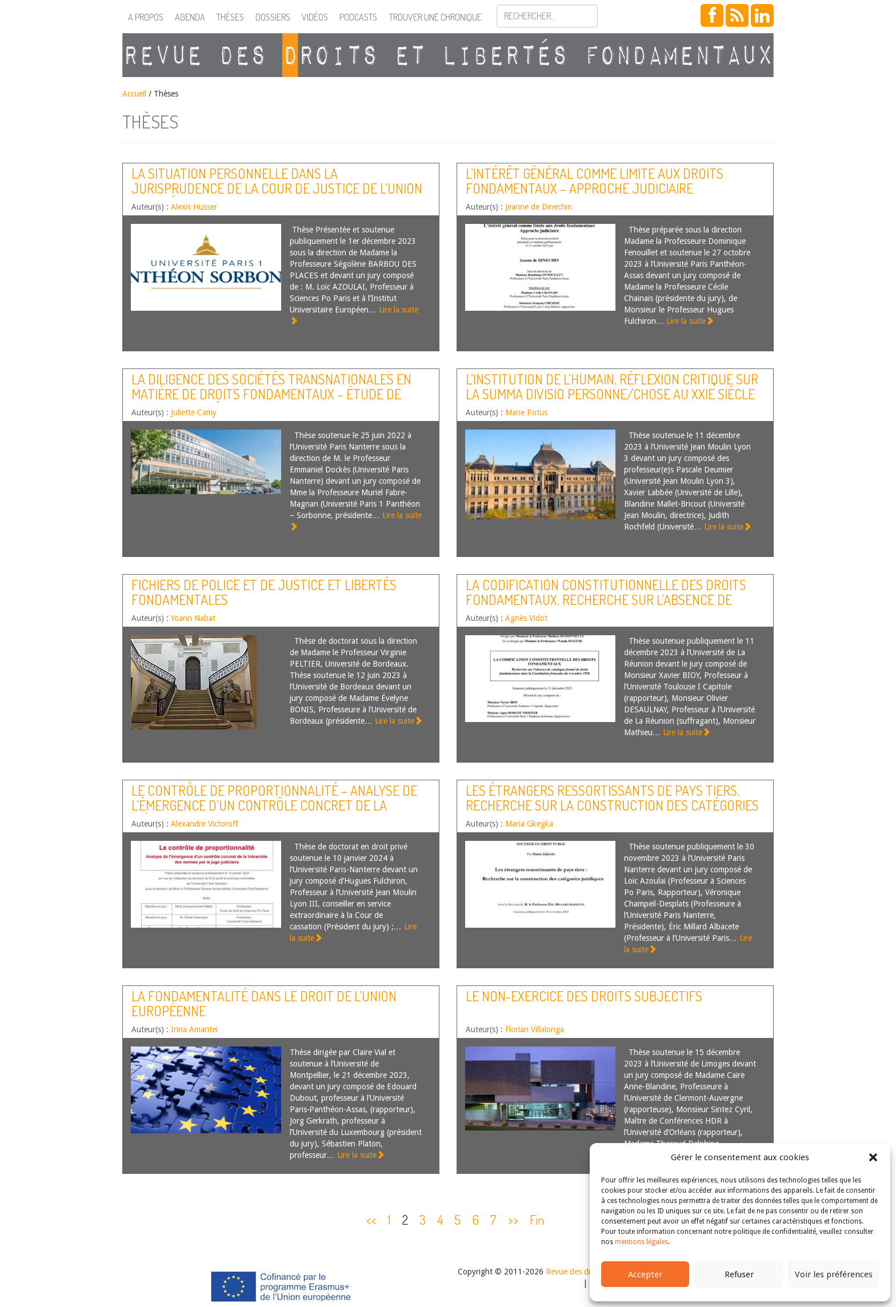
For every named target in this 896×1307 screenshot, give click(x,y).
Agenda (190, 17)
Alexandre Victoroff (204, 823)
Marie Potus (526, 412)
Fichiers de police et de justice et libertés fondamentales (264, 592)
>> (513, 1220)
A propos (145, 17)
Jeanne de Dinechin (538, 206)
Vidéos (315, 17)
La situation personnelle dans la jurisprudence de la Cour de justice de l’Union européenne (276, 189)
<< (371, 1220)
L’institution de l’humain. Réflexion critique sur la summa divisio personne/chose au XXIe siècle (612, 386)
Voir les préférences (834, 1274)
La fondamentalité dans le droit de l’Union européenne (264, 1003)
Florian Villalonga (534, 1029)
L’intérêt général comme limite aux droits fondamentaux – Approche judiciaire (594, 181)
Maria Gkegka (529, 823)
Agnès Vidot (526, 618)
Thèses (230, 17)
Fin (537, 1220)
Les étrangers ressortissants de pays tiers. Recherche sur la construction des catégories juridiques (612, 805)
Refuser (739, 1274)
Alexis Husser (194, 206)
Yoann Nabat (193, 618)
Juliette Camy (194, 412)
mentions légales (641, 1242)
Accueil (134, 93)
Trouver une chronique (435, 17)
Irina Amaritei (194, 1029)
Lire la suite (690, 321)
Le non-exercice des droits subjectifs (584, 996)
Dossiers (272, 17)
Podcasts (358, 17)
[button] (873, 1157)
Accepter (645, 1274)
